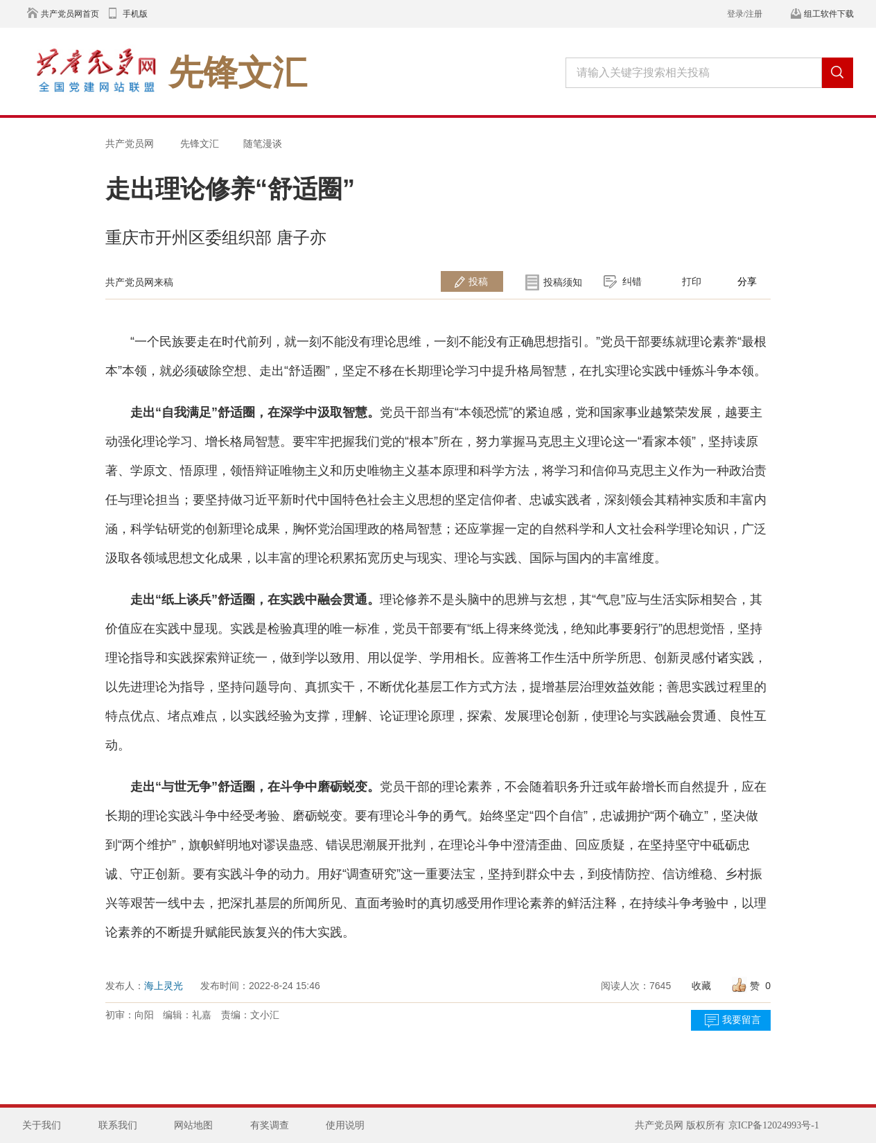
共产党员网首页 (70, 14)
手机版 (135, 14)
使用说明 (345, 1125)
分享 (747, 281)
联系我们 (117, 1125)
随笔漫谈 (262, 143)
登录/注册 (744, 14)
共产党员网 (129, 143)
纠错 (632, 281)
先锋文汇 (199, 143)
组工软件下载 (829, 14)
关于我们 (41, 1125)
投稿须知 (562, 282)
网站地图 (193, 1125)
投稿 (478, 281)
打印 (691, 281)
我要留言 (741, 1020)
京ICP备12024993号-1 (773, 1125)
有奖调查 (269, 1125)
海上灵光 (163, 985)
